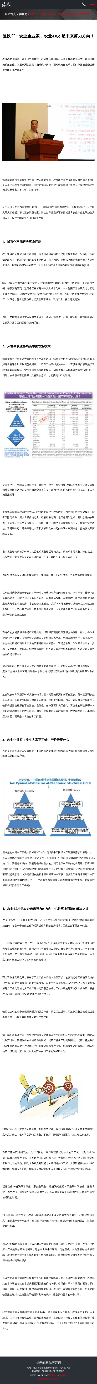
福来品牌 (53, 1375)
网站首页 (10, 14)
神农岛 (23, 14)
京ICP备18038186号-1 (48, 1379)
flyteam (63, 1375)
